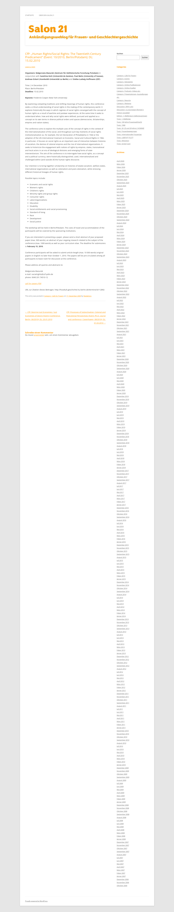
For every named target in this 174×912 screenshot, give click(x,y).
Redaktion (87, 296)
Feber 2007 (121, 873)
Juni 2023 (120, 266)
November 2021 (123, 325)
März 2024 (121, 238)
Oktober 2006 (122, 885)
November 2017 (123, 474)
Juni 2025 (120, 192)
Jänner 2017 (121, 505)
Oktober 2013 (122, 625)
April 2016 (120, 532)
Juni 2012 (120, 675)
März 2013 (121, 647)
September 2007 (123, 851)
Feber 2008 (121, 836)
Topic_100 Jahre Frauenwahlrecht (129, 122)
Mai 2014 (120, 604)
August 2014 (121, 594)
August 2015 (121, 557)
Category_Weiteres (124, 103)
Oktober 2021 (122, 328)
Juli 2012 (120, 672)
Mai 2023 (120, 269)
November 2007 (123, 845)
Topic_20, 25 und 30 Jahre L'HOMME (130, 128)
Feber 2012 (121, 687)
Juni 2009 (120, 786)
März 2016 (121, 536)
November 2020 (123, 362)
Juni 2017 (120, 489)
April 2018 (120, 458)
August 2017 (121, 483)
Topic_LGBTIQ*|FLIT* (125, 137)
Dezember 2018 (123, 433)
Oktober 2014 (122, 588)
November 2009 (123, 771)
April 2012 (120, 681)
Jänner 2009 (121, 802)
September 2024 (123, 220)
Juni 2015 (120, 563)
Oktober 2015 (122, 551)
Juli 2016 (120, 523)
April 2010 (120, 755)
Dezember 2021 (123, 322)
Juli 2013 (120, 635)
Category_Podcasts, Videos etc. (128, 91)
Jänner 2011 (121, 727)
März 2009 (121, 796)
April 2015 (120, 570)
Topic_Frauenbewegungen (127, 131)
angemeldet (39, 335)
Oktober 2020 (122, 365)
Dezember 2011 (123, 693)
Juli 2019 (120, 412)
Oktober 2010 (122, 737)
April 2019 (120, 421)
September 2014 (123, 591)
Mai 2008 (120, 827)
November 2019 (123, 399)
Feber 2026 (121, 167)
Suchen (120, 53)
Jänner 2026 (121, 170)
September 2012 (123, 666)
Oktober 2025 (122, 179)
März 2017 (121, 498)
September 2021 (123, 331)
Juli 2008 (120, 820)
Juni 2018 (120, 452)
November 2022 (123, 288)
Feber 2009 (121, 799)
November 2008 (123, 808)
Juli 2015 (120, 560)
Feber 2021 (121, 353)
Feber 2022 (121, 316)
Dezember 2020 (123, 359)
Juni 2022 (120, 303)
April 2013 (120, 644)
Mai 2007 (120, 864)
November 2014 (123, 585)
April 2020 (120, 384)
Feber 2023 (121, 279)
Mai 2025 (120, 195)
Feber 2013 (121, 650)
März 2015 (121, 573)
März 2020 (121, 387)
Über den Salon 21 (46, 15)
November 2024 (123, 213)
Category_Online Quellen (126, 88)
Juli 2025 (120, 189)
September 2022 (123, 294)
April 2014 (120, 607)
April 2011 (120, 718)
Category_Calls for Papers (54, 296)
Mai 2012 (120, 678)
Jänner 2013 (121, 653)
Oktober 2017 (122, 477)
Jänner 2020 (121, 393)
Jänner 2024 (121, 244)
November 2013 (123, 622)
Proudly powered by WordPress (36, 901)
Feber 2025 (121, 204)
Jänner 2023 (121, 282)
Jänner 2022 (121, 319)
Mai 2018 (120, 455)
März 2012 (121, 684)
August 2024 (121, 223)
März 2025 (121, 201)
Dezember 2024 (123, 210)
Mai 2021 (120, 344)
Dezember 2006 (123, 879)
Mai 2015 (120, 566)
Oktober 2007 (122, 848)
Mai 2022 (120, 306)
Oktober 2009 (122, 774)
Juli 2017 (120, 486)
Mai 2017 (120, 492)
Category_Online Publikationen (129, 85)
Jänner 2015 (121, 579)
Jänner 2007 (121, 876)
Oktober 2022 (122, 291)
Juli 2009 (120, 783)
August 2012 (121, 669)
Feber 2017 (121, 501)
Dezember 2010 (123, 731)
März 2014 (121, 610)
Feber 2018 (121, 464)
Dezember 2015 (123, 545)
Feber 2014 (121, 613)
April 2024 (120, 235)
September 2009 (123, 777)
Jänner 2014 (121, 616)
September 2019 (123, 405)
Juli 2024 (120, 226)
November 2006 (123, 882)
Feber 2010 (121, 762)
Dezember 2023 (123, 248)
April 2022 (120, 309)
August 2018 (121, 446)
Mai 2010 (120, 752)
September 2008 (123, 814)
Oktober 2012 (122, 662)
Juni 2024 (120, 229)
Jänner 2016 (121, 542)
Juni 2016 (120, 526)
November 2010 (123, 734)
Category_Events (123, 79)
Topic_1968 (121, 125)
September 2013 (123, 628)
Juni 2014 (120, 601)
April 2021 (120, 347)
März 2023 (121, 275)
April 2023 (120, 272)
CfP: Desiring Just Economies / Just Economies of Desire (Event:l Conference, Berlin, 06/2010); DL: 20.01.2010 (42, 316)
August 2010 (121, 743)
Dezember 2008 (123, 805)
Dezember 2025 (123, 173)
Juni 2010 (120, 749)
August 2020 (121, 371)
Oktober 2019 (122, 402)
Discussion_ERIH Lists (125, 106)
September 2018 (123, 443)
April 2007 (120, 867)
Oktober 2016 (122, 514)
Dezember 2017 (123, 470)
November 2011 (123, 697)
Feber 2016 (121, 539)
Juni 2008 (120, 823)
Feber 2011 (121, 724)
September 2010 (123, 740)
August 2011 (121, 706)
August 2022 (121, 297)
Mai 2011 (120, 715)
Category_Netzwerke (125, 82)
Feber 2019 (121, 427)
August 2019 (121, 409)
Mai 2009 (120, 789)
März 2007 (121, 870)
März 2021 (121, 350)
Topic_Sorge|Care (123, 144)
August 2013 (121, 631)
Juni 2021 (120, 340)
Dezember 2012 (123, 656)
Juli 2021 (120, 337)
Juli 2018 (120, 449)
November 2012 (123, 659)
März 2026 (121, 164)
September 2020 (123, 368)
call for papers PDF (33, 283)
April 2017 (120, 495)
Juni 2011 (120, 712)
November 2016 (123, 511)
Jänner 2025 (121, 207)
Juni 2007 (120, 861)
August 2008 (121, 817)
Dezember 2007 (123, 842)
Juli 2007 (120, 858)
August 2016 (121, 520)
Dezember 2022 (123, 285)
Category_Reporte (124, 100)
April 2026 (120, 161)
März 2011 (121, 721)
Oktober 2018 (122, 440)
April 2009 (120, 793)
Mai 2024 (120, 232)
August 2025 (121, 186)
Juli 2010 (120, 746)
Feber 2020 (121, 390)
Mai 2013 (120, 641)
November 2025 (123, 176)
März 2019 (121, 424)
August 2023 (121, 260)
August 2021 (121, 334)
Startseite (29, 15)
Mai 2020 (120, 381)
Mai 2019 (120, 418)
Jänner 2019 (121, 430)
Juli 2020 (120, 374)
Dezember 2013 (123, 619)
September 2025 (123, 183)
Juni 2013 (120, 638)
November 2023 (123, 251)
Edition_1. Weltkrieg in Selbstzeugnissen (132, 116)
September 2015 (123, 554)
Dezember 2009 (123, 768)
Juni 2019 (120, 415)
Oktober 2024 (122, 217)
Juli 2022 (120, 300)
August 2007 (121, 854)
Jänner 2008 (121, 839)
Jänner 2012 (121, 690)
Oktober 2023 (122, 254)
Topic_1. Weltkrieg (124, 119)
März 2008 (121, 833)
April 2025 (120, 198)
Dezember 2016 (123, 508)
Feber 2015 (121, 576)
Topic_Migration (123, 140)
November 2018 (123, 436)
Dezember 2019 (123, 396)
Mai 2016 (120, 529)
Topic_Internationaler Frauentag (129, 134)
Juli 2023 (120, 263)
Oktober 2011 (122, 700)
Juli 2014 (120, 597)
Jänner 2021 (121, 356)
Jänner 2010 (121, 765)
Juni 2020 (120, 378)
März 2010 (121, 758)
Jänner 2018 (121, 467)
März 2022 (121, 313)
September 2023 (123, 257)
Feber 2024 (121, 241)
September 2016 (123, 517)
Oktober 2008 (122, 811)
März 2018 (121, 461)
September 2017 (123, 480)
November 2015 (123, 548)
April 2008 (120, 830)
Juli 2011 (120, 709)
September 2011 (123, 703)
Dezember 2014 (123, 582)
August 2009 (121, 780)
